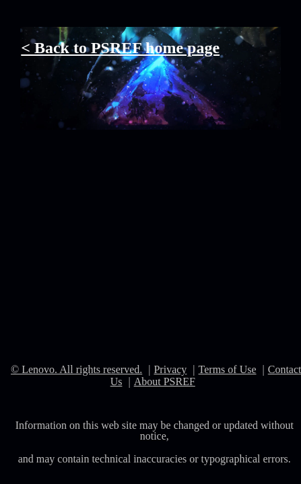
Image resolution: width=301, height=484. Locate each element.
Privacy (170, 369)
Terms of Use (228, 369)
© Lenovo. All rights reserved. (76, 369)
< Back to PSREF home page (120, 47)
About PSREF (164, 381)
